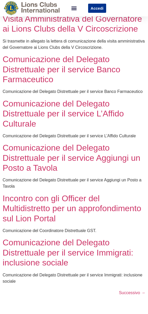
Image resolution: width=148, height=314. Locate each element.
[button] (74, 8)
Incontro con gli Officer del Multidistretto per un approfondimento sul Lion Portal (72, 213)
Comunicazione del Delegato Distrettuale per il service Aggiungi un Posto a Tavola (71, 162)
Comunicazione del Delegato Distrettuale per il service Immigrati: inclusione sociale (68, 257)
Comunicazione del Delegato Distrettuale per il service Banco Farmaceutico (61, 74)
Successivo (132, 297)
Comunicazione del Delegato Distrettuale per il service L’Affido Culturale (63, 118)
